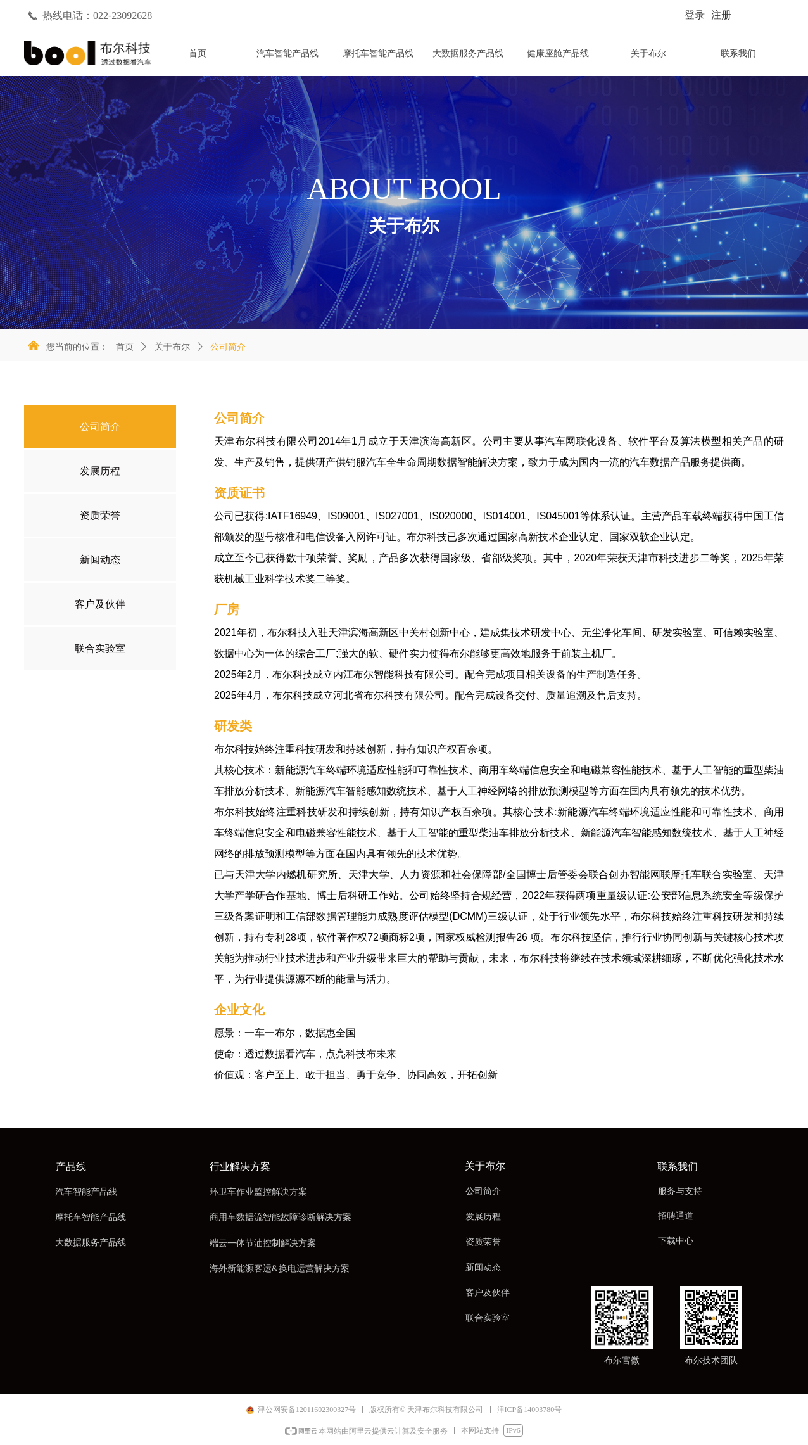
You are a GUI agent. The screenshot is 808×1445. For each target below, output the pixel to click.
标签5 (697, 57)
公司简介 (228, 347)
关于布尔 (172, 347)
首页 (125, 347)
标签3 (517, 57)
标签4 (607, 57)
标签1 (337, 57)
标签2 (427, 57)
